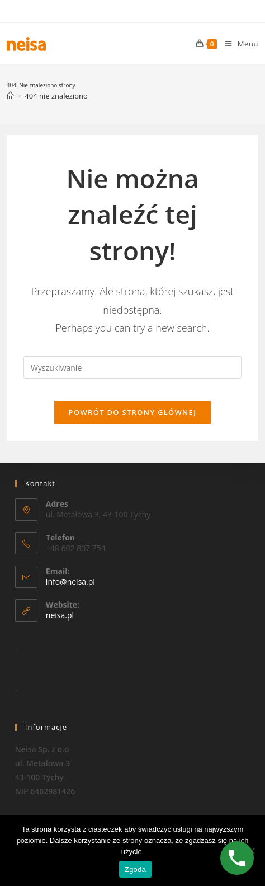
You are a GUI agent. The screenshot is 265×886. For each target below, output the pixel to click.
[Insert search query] (132, 367)
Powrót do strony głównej (133, 412)
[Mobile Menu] (237, 43)
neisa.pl (60, 615)
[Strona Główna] (10, 96)
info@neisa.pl (70, 581)
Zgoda (135, 869)
